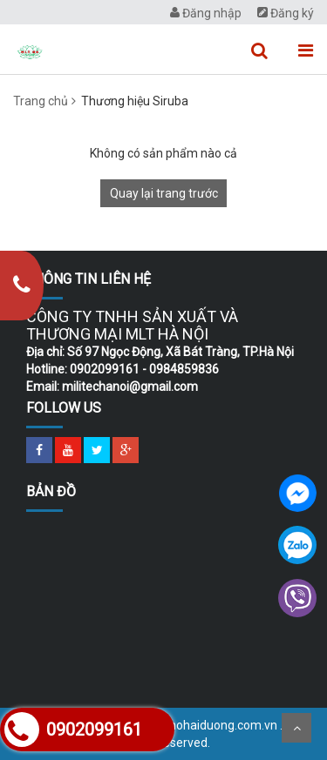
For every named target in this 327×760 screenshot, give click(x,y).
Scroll (296, 728)
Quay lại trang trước (164, 193)
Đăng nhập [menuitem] (206, 13)
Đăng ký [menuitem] (285, 13)
